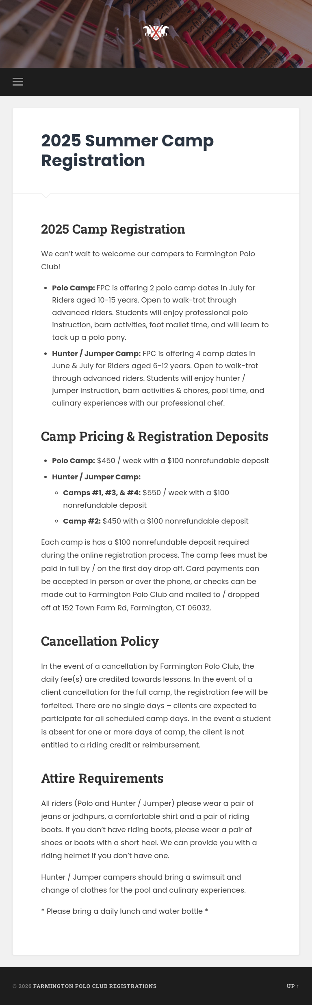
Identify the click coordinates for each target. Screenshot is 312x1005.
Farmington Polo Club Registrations (95, 986)
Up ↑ (293, 986)
